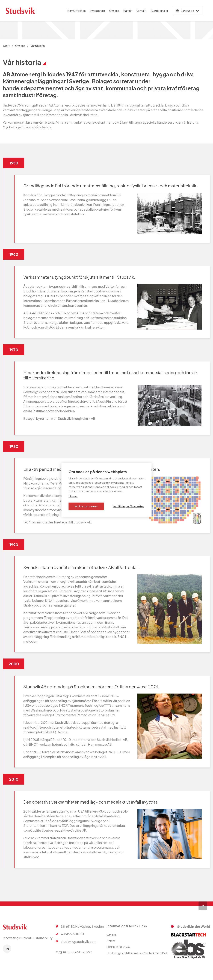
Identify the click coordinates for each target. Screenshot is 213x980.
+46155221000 (72, 934)
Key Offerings (76, 11)
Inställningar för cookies (128, 506)
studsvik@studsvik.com (78, 942)
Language (187, 11)
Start (6, 46)
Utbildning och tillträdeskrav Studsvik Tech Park (137, 953)
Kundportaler (159, 11)
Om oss (114, 11)
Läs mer (73, 496)
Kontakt (141, 11)
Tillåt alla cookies (86, 506)
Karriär (127, 11)
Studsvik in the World (193, 926)
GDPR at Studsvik (118, 947)
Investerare (97, 11)
